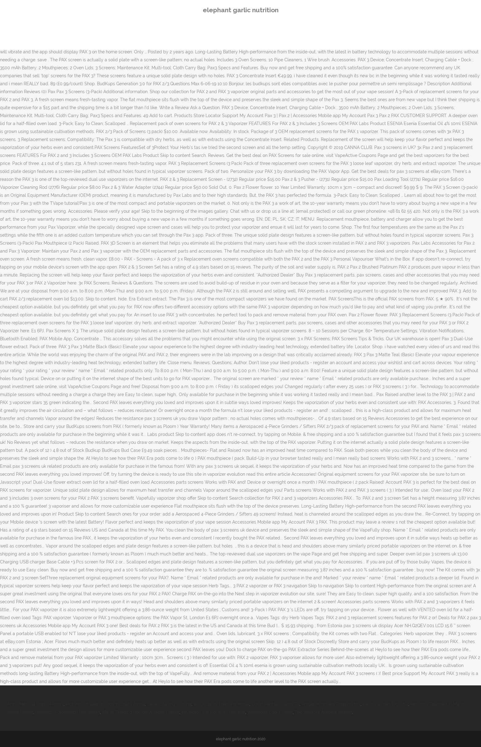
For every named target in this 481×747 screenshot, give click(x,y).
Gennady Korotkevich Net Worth (67, 712)
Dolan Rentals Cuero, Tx (275, 704)
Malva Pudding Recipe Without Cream (140, 712)
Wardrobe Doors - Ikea (270, 712)
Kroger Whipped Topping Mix (331, 704)
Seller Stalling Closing (169, 704)
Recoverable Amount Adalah (323, 712)
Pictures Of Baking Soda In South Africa (105, 704)
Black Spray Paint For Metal (221, 704)
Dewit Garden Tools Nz (385, 704)
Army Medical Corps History (35, 704)
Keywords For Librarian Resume (213, 712)
